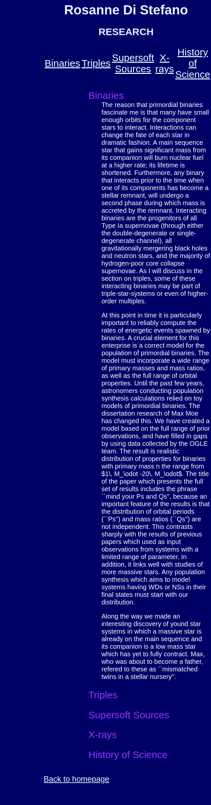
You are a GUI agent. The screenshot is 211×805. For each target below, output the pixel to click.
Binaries (62, 63)
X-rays (164, 63)
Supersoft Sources (133, 63)
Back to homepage (76, 778)
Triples (96, 63)
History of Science (192, 63)
